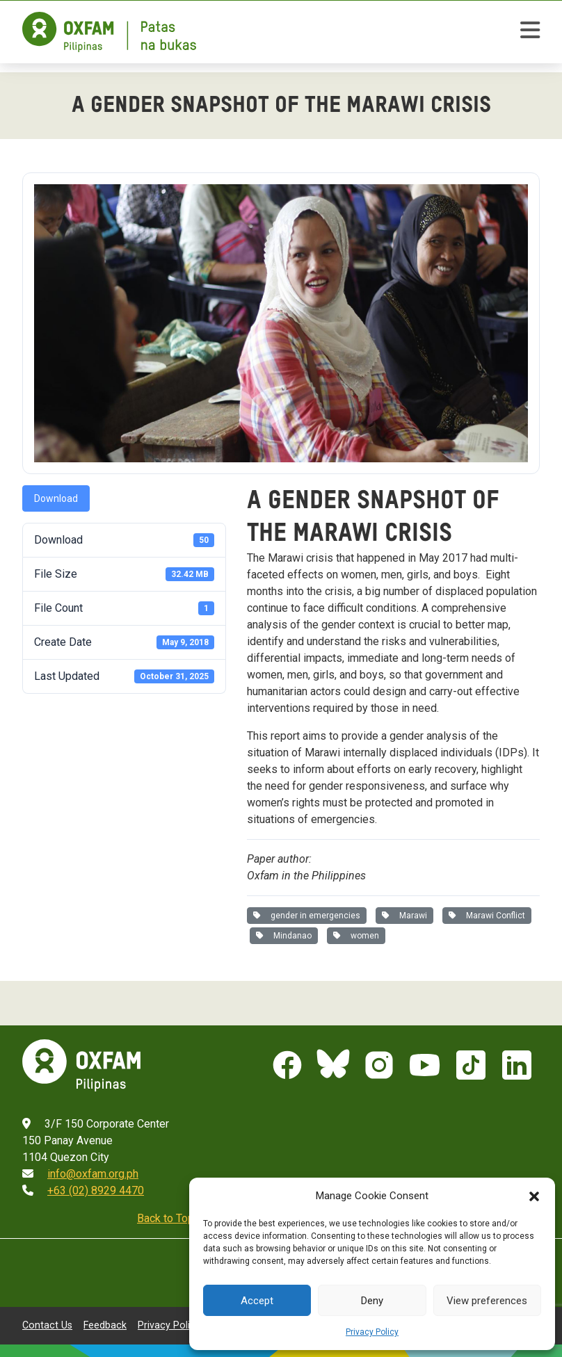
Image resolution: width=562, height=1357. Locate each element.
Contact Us (47, 1325)
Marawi (404, 915)
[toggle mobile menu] (530, 32)
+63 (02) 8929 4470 (95, 1190)
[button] (534, 1196)
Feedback (105, 1325)
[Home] (109, 32)
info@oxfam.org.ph (92, 1173)
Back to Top (165, 1218)
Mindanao (284, 936)
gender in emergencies (306, 915)
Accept (257, 1300)
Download (56, 498)
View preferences (487, 1300)
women (356, 936)
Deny (372, 1300)
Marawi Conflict (487, 915)
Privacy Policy (372, 1332)
